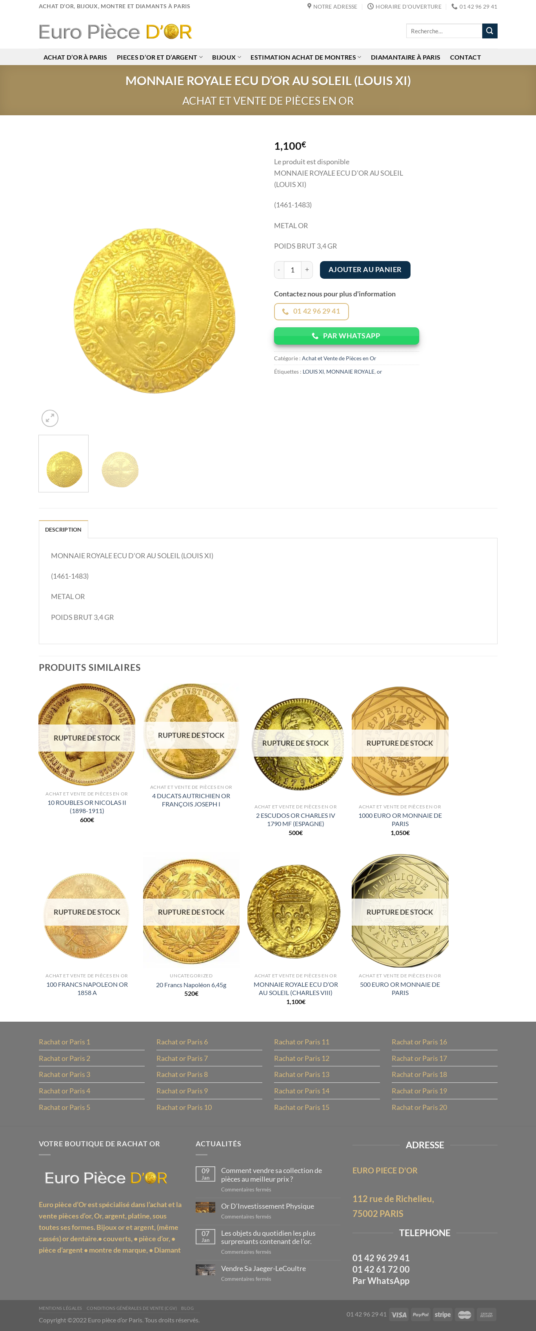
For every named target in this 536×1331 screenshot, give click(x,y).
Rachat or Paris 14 (301, 1090)
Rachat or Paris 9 (182, 1090)
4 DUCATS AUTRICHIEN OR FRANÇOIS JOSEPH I (191, 800)
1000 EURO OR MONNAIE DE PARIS (400, 819)
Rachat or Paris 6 (182, 1041)
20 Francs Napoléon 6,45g (191, 984)
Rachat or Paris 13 (301, 1074)
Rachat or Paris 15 (301, 1107)
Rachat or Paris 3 (64, 1074)
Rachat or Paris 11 (301, 1041)
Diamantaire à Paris (405, 57)
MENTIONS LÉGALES (60, 1308)
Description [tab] (63, 529)
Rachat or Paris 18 (419, 1074)
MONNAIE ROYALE (350, 371)
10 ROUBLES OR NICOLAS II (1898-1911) (86, 806)
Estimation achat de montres (306, 57)
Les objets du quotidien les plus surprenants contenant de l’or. (268, 1237)
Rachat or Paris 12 (301, 1058)
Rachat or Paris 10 (184, 1107)
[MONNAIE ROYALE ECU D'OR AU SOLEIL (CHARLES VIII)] (295, 910)
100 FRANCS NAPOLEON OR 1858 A (87, 988)
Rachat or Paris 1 (64, 1041)
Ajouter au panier (365, 269)
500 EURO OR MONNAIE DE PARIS (400, 988)
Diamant (167, 1250)
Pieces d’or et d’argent (160, 57)
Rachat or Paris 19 (419, 1090)
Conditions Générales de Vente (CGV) (132, 1308)
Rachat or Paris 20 (419, 1107)
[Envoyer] (489, 31)
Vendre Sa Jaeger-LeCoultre (263, 1268)
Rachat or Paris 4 (64, 1090)
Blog (187, 1308)
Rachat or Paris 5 (64, 1107)
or (379, 371)
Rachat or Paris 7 (182, 1058)
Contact (465, 57)
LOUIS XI (313, 371)
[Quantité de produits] (293, 270)
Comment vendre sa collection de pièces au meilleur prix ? (271, 1174)
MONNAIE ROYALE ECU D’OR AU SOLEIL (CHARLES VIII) (296, 988)
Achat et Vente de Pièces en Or (268, 100)
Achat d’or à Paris (75, 57)
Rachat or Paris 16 (419, 1041)
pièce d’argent (61, 1250)
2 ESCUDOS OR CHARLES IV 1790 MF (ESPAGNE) (295, 819)
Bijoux (226, 57)
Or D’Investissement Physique (267, 1206)
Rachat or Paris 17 (419, 1058)
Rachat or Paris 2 (64, 1058)
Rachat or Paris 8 (182, 1074)
